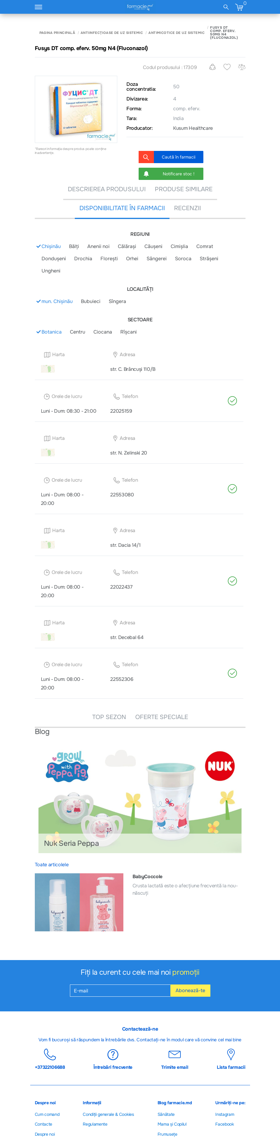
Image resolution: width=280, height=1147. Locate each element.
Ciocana (102, 332)
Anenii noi (98, 246)
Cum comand (47, 1114)
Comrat (204, 246)
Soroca (183, 258)
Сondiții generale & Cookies (108, 1114)
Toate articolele (52, 864)
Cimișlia (179, 246)
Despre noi (45, 1134)
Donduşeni (54, 258)
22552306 (121, 679)
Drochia (83, 258)
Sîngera (117, 301)
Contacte (43, 1124)
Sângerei (157, 258)
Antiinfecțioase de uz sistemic (112, 33)
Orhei (132, 258)
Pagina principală (57, 33)
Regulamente (95, 1124)
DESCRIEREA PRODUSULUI (107, 189)
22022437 (121, 587)
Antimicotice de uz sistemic (176, 33)
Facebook (224, 1124)
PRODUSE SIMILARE (184, 189)
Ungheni (51, 271)
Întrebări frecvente (113, 1059)
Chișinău (51, 246)
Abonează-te (190, 990)
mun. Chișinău (57, 301)
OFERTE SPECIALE (161, 717)
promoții (185, 972)
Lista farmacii (231, 1059)
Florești (109, 258)
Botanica (52, 332)
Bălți (74, 246)
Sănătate (166, 1114)
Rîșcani (128, 332)
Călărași (127, 246)
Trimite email (174, 1059)
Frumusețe (167, 1134)
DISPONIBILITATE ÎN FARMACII (122, 208)
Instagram (224, 1114)
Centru (77, 332)
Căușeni (153, 246)
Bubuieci (90, 301)
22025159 (121, 411)
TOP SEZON (109, 717)
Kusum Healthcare (193, 128)
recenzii (187, 208)
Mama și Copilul (172, 1124)
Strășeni (209, 258)
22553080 (122, 494)
